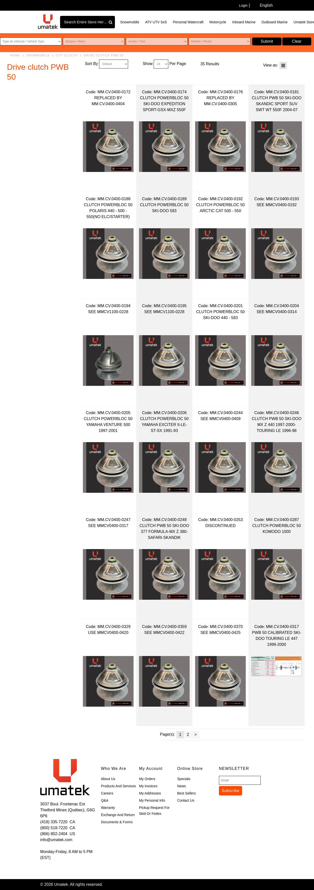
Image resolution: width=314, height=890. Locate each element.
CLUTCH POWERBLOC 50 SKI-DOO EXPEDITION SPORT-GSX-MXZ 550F (164, 104)
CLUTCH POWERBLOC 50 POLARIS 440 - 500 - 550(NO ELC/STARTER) (108, 211)
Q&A (104, 800)
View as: (270, 65)
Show (148, 64)
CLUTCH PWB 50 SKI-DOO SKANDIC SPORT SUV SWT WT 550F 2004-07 (276, 104)
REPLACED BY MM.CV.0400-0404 (108, 101)
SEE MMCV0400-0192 (276, 205)
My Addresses (150, 793)
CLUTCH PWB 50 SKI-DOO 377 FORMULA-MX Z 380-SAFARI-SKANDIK (164, 532)
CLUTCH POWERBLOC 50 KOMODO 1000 (276, 529)
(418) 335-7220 (53, 822)
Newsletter (234, 768)
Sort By (91, 64)
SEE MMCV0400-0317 (108, 526)
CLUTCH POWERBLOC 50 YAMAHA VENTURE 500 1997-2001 (108, 425)
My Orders (147, 779)
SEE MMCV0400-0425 (220, 632)
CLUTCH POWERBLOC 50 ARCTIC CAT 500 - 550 (220, 208)
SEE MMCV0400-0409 (220, 419)
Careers (107, 793)
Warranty (108, 808)
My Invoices (148, 786)
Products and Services (118, 786)
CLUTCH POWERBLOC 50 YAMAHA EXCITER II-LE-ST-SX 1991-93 (164, 425)
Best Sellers (186, 793)
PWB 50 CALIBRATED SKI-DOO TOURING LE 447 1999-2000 (276, 638)
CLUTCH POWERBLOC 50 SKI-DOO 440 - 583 (220, 315)
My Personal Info (152, 800)
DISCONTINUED (220, 526)
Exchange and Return (118, 815)
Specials (183, 779)
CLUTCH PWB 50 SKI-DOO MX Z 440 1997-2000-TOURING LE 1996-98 (276, 425)
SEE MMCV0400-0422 (164, 632)
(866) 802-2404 (53, 834)
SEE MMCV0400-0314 (276, 312)
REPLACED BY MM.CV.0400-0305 (220, 101)
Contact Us (185, 800)
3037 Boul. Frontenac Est (62, 804)
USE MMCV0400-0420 (108, 632)
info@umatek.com (56, 840)
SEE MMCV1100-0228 (108, 312)
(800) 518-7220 (53, 828)
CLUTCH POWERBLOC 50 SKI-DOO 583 (164, 208)
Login (243, 5)
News (181, 786)
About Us (108, 779)
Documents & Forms (117, 822)
